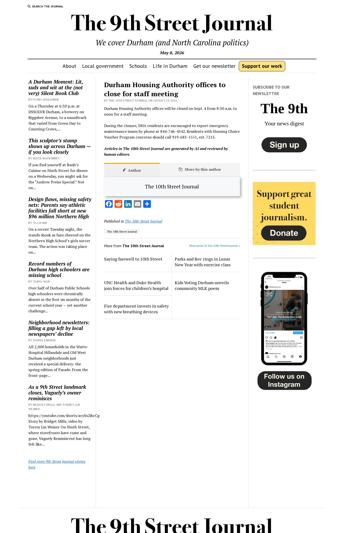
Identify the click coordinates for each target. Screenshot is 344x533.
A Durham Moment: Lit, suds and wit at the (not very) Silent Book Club (55, 87)
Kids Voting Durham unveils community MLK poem (202, 285)
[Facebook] (109, 204)
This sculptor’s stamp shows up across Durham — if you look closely (59, 146)
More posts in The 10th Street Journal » (214, 245)
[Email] (137, 204)
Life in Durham (170, 66)
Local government (102, 66)
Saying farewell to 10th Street (133, 259)
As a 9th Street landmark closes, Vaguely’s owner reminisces (57, 392)
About (69, 66)
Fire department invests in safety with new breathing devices (136, 308)
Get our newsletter (214, 66)
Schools (138, 66)
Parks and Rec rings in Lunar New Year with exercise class (203, 261)
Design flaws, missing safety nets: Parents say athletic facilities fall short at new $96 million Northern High (59, 207)
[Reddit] (118, 204)
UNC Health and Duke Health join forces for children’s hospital (136, 285)
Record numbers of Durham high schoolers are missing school (59, 269)
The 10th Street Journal (143, 221)
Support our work (262, 66)
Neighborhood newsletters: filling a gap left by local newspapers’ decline (59, 328)
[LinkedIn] (128, 204)
